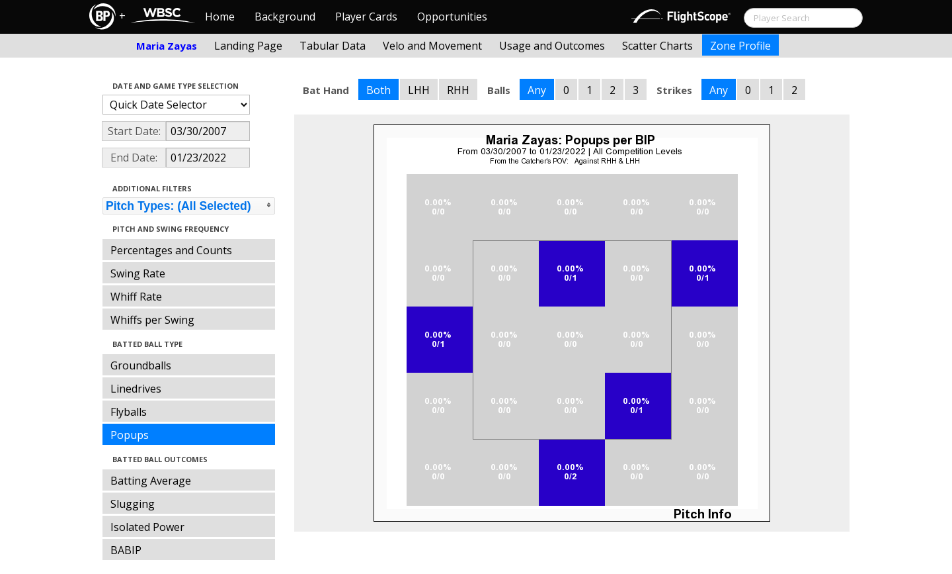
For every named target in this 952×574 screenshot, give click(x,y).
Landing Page (248, 45)
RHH (458, 90)
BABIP (125, 550)
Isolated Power (147, 527)
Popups (129, 435)
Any (537, 90)
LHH (419, 90)
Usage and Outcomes (552, 45)
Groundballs (140, 365)
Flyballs (128, 412)
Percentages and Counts (171, 250)
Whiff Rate (136, 296)
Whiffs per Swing (152, 319)
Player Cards (366, 16)
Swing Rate (137, 273)
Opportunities (452, 16)
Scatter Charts (657, 45)
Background (285, 16)
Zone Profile (740, 45)
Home (220, 16)
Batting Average (150, 480)
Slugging (132, 504)
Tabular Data (332, 45)
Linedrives (135, 388)
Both (378, 90)
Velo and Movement (432, 45)
